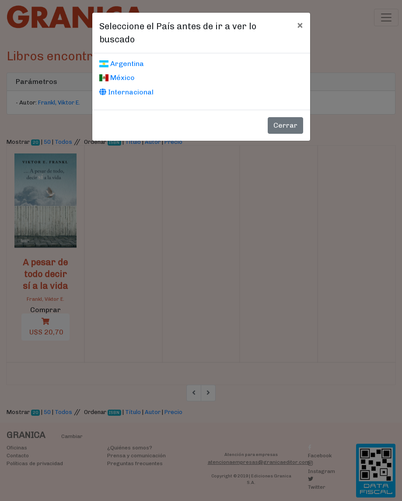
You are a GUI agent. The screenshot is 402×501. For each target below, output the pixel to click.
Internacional (126, 92)
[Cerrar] (300, 25)
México (117, 77)
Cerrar (285, 125)
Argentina (121, 63)
